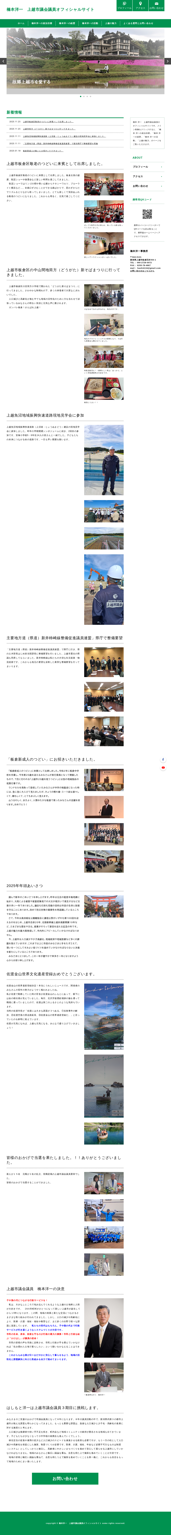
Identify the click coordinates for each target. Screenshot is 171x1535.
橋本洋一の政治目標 (42, 23)
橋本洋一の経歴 (67, 23)
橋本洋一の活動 (90, 23)
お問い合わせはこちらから (142, 271)
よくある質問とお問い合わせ (138, 23)
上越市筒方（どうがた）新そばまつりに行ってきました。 (49, 129)
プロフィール (124, 8)
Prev (3, 61)
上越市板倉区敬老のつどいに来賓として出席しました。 (48, 122)
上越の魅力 (111, 23)
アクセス (140, 8)
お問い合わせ (156, 8)
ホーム (21, 23)
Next (167, 61)
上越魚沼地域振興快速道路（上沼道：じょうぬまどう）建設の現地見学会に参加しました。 (64, 136)
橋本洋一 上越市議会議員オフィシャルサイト (50, 9)
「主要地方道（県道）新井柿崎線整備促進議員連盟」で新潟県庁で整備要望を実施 (60, 144)
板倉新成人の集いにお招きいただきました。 (43, 151)
